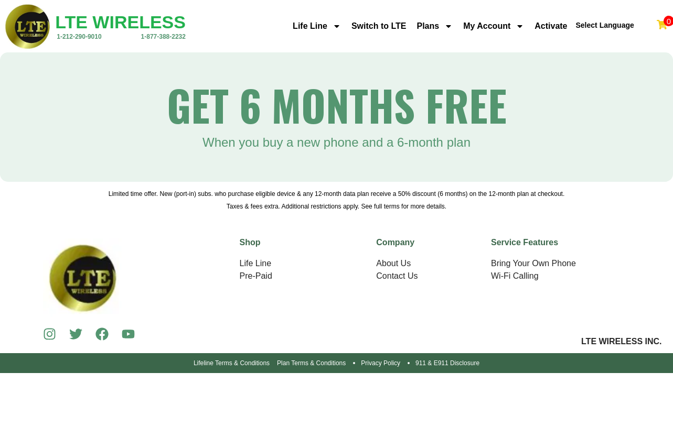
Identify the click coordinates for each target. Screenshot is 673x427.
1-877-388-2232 (163, 36)
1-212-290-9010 (79, 36)
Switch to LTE (379, 25)
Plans (434, 26)
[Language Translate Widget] (615, 22)
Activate (551, 25)
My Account (493, 26)
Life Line (317, 26)
